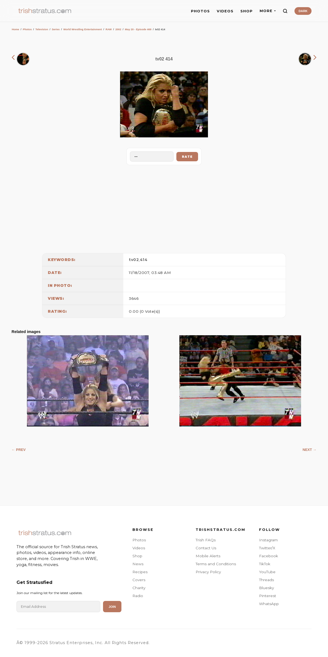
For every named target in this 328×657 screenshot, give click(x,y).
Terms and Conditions (216, 564)
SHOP (246, 11)
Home (15, 29)
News (137, 564)
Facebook (268, 556)
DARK (303, 11)
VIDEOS (225, 11)
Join (112, 606)
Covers (138, 580)
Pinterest (267, 596)
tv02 (134, 259)
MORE (268, 11)
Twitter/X (267, 548)
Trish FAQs (206, 540)
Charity (138, 588)
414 (144, 259)
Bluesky (266, 588)
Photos (27, 29)
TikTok (264, 564)
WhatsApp (269, 603)
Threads (266, 580)
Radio (137, 596)
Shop (137, 556)
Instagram (268, 540)
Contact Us (206, 548)
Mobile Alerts (208, 556)
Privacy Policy (208, 572)
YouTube (267, 572)
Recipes (140, 572)
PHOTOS (200, 11)
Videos (138, 548)
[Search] (285, 11)
